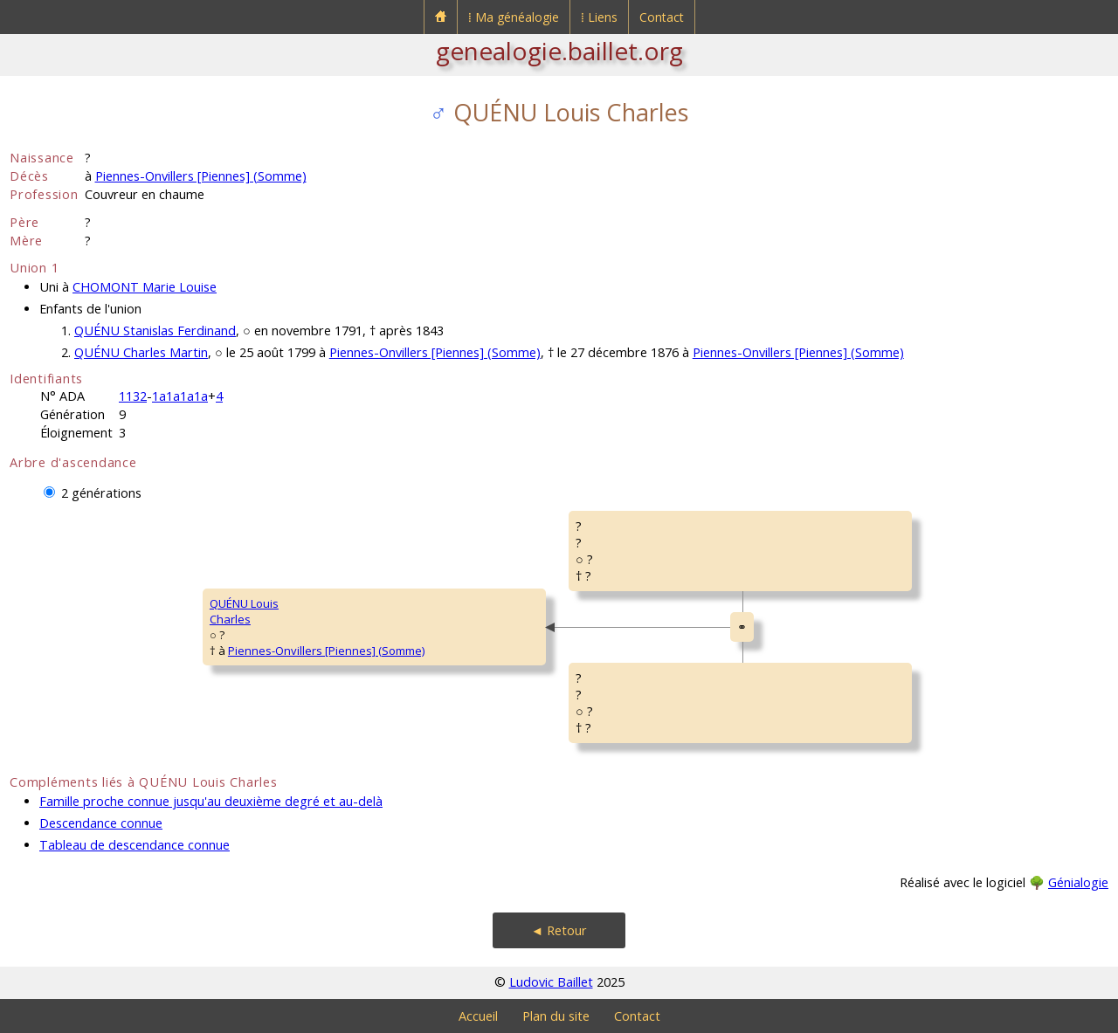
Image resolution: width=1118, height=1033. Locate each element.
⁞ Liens (599, 17)
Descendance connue (100, 823)
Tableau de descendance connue (134, 845)
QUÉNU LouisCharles (244, 611)
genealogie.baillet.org (559, 50)
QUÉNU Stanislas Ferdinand (155, 330)
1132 (133, 396)
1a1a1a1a (180, 396)
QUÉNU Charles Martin (141, 352)
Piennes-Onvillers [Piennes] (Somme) (201, 176)
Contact (661, 17)
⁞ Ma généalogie (513, 17)
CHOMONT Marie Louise (144, 287)
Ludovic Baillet (551, 982)
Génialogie (1078, 882)
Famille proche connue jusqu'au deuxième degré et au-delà (211, 801)
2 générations (101, 493)
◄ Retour (559, 930)
